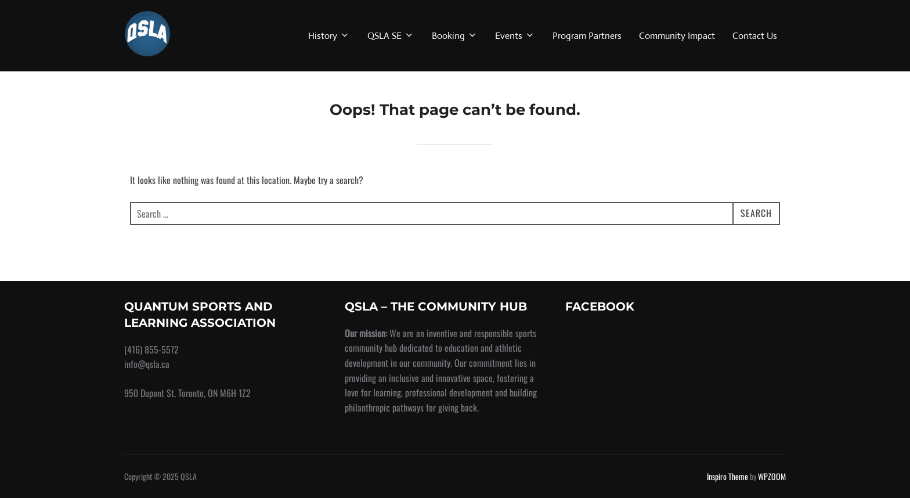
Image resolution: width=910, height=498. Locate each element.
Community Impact (677, 36)
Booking (455, 36)
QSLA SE (390, 36)
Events (515, 36)
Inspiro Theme (727, 476)
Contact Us (754, 36)
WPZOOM (772, 476)
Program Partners (587, 36)
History (329, 36)
